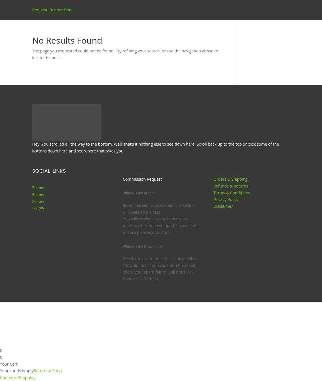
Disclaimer (223, 206)
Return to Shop (48, 370)
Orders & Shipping (230, 179)
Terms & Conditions (231, 192)
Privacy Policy (225, 199)
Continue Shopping (18, 377)
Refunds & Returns (230, 186)
